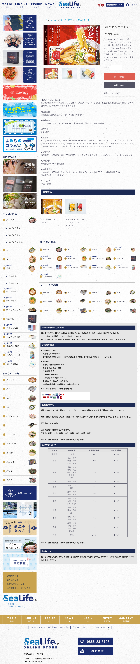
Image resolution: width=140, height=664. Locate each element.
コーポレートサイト (17, 607)
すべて (54, 20)
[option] (72, 45)
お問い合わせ (119, 85)
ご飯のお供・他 (84, 20)
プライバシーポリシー (81, 627)
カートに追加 (119, 77)
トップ (44, 20)
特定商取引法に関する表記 (58, 627)
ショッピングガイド (36, 627)
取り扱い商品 (67, 20)
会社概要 (11, 604)
